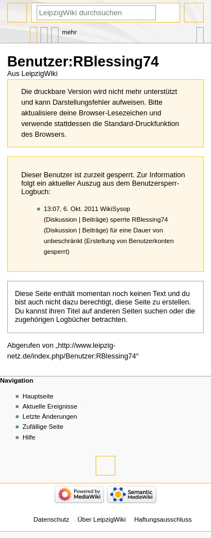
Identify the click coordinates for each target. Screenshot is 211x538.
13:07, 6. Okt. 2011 (71, 208)
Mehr (69, 32)
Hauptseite (38, 396)
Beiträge (94, 219)
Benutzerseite (33, 32)
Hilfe (29, 437)
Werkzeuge (200, 32)
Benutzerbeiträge (55, 32)
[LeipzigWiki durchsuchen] (96, 12)
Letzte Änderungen (50, 416)
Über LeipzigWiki (102, 519)
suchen (155, 311)
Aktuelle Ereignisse (50, 406)
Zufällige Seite (43, 426)
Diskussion (61, 219)
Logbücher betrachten (90, 320)
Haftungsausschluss (162, 519)
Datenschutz (52, 519)
